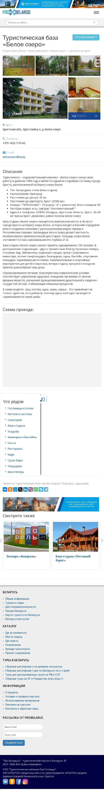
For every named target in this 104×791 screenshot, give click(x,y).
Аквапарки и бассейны (22, 437)
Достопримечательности (20, 606)
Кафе (11, 454)
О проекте (11, 692)
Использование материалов (22, 700)
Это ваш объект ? (86, 37)
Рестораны (15, 448)
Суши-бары (15, 460)
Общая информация (17, 598)
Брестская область (15, 50)
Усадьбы (13, 431)
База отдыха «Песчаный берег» (73, 558)
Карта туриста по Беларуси (22, 614)
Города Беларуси (16, 610)
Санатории (15, 420)
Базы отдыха (16, 425)
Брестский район (38, 50)
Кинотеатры (16, 472)
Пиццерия (15, 466)
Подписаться (13, 742)
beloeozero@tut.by (14, 157)
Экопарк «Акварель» (21, 556)
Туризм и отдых (14, 602)
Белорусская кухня (17, 619)
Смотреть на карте (79, 50)
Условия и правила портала (22, 696)
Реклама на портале (17, 704)
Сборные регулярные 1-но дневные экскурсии (33, 666)
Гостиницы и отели (20, 408)
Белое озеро (58, 50)
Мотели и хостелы (20, 414)
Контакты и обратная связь (21, 708)
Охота (12, 443)
